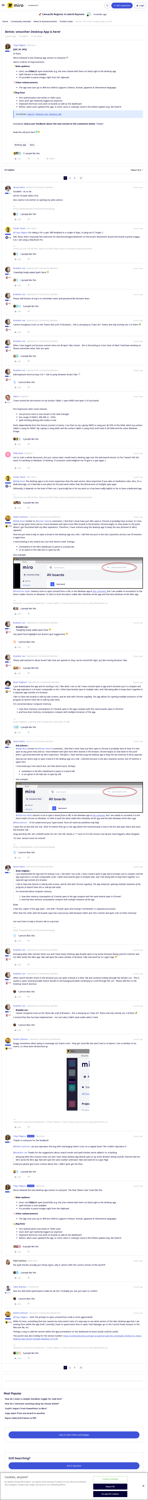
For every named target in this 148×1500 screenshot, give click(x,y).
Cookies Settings (110, 1479)
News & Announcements (45, 21)
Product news (66, 21)
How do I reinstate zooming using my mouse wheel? (32, 1403)
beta (32, 144)
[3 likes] (26, 306)
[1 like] (24, 382)
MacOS (30, 114)
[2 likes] (24, 214)
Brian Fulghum (20, 682)
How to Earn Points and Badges (74, 1434)
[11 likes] (26, 153)
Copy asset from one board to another (25, 1413)
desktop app (20, 144)
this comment (99, 591)
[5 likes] (26, 502)
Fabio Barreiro (20, 1286)
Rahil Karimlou (20, 1260)
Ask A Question (74, 1465)
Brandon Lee (19, 268)
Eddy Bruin (18, 453)
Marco (16, 396)
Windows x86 (55, 114)
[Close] (143, 1486)
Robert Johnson (20, 516)
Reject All (110, 1486)
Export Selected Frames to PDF (20, 1418)
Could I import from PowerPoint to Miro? (26, 1408)
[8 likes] (26, 1246)
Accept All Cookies (110, 1494)
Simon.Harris (19, 187)
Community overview (21, 21)
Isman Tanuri (19, 228)
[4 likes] (26, 667)
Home (5, 21)
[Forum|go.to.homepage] (23, 5)
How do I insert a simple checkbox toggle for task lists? (33, 1398)
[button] (3, 6)
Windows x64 (41, 114)
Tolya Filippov (19, 45)
